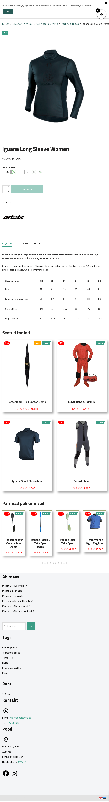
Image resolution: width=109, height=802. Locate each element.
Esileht (5, 24)
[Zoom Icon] (54, 86)
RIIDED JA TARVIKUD (22, 24)
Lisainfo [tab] (23, 243)
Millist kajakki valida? (13, 591)
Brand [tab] (37, 243)
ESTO (5, 663)
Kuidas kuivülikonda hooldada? (18, 612)
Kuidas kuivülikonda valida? (16, 607)
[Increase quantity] (8, 187)
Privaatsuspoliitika (11, 669)
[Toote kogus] (6, 189)
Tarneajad (7, 658)
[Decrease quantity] (8, 191)
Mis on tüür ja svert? (12, 596)
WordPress (28, 798)
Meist (5, 674)
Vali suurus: (9, 167)
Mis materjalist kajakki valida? (17, 602)
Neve (5, 798)
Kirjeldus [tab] (7, 243)
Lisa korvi (27, 189)
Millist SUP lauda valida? (14, 586)
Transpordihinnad (11, 653)
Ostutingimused (10, 648)
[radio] (7, 172)
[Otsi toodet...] (31, 627)
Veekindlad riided (70, 24)
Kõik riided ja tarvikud (47, 24)
